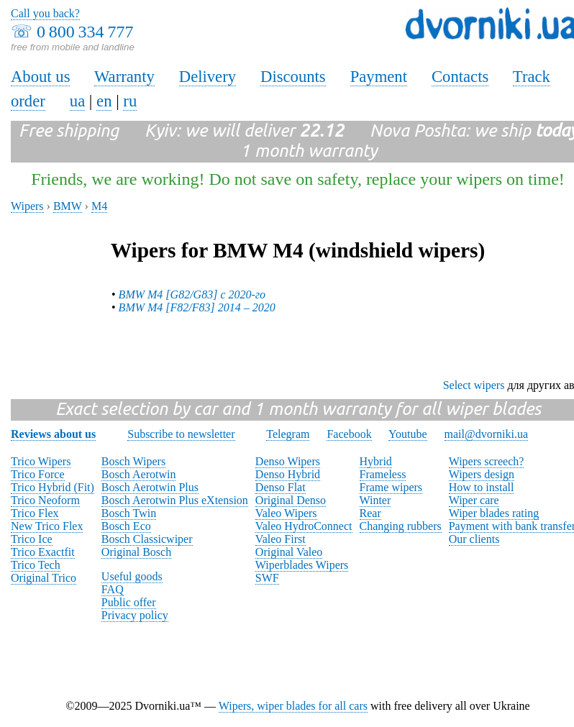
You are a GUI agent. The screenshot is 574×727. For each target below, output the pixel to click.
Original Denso (290, 500)
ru (130, 101)
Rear (370, 513)
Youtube (407, 434)
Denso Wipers (287, 461)
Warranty (124, 77)
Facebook (349, 434)
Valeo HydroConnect (303, 526)
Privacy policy (134, 615)
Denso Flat (280, 487)
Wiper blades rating (494, 513)
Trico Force (38, 474)
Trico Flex (35, 513)
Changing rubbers (401, 526)
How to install (481, 487)
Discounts (293, 77)
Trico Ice (32, 539)
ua (77, 101)
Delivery (207, 77)
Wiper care (474, 500)
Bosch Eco (126, 526)
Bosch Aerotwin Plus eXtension (174, 500)
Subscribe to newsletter (180, 434)
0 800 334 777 (85, 31)
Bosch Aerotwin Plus (150, 487)
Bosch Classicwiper (147, 539)
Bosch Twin (128, 513)
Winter (375, 500)
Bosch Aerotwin (138, 474)
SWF (267, 578)
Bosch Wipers (133, 461)
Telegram (287, 434)
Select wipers (474, 385)
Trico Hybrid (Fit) (52, 487)
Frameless (383, 474)
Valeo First (280, 539)
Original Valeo (288, 552)
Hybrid (376, 461)
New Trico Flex (47, 526)
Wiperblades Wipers (301, 565)
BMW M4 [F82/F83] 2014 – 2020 (197, 307)
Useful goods (132, 576)
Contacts (460, 77)
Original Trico (43, 578)
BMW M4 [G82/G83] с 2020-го (192, 294)
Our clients (474, 539)
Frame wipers (391, 487)
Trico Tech (35, 565)
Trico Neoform (45, 500)
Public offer (128, 602)
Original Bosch (136, 552)
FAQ (112, 589)
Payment (378, 77)
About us (40, 77)
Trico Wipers (40, 461)
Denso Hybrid (287, 474)
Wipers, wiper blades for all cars (293, 706)
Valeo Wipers (286, 513)
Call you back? (45, 13)
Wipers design (481, 474)
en (103, 101)
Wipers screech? (486, 461)
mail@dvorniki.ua (487, 434)
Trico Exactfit (43, 552)
